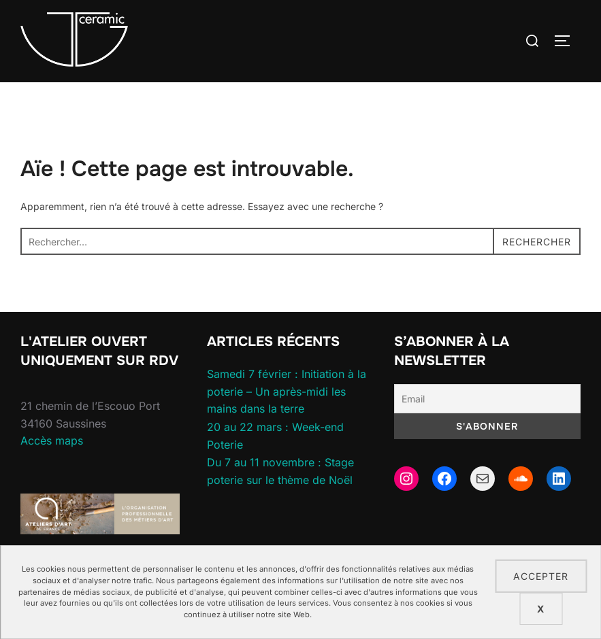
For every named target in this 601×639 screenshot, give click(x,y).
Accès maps (51, 440)
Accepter (540, 576)
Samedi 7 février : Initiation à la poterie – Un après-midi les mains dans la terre (286, 391)
